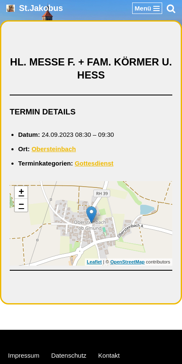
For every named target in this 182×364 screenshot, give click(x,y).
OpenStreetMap (127, 261)
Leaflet (94, 261)
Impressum (23, 355)
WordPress (123, 338)
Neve (50, 338)
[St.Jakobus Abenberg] (34, 8)
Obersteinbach (54, 148)
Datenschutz (68, 355)
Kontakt (109, 355)
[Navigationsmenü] (147, 8)
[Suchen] (171, 8)
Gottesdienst (94, 163)
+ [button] (21, 192)
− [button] (21, 205)
